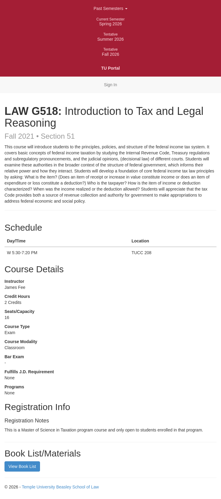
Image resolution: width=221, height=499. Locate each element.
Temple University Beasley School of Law (60, 487)
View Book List (22, 466)
